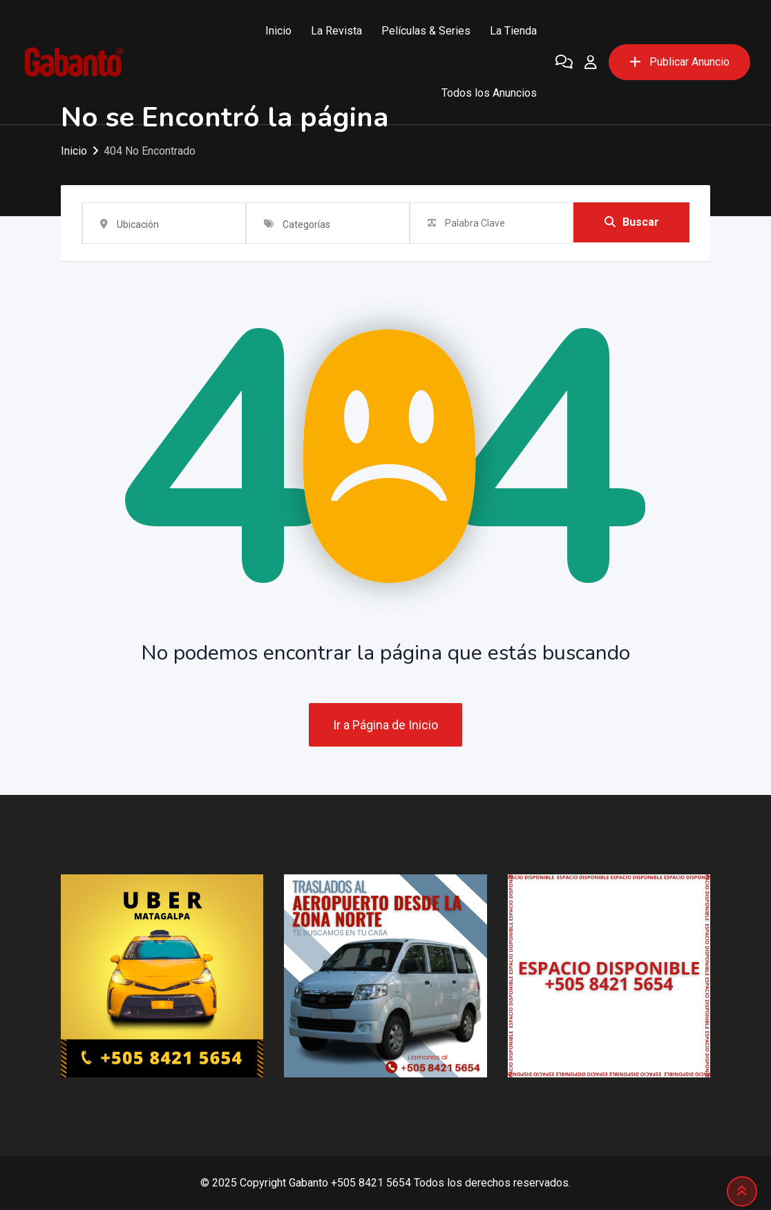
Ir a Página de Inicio (385, 725)
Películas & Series (425, 30)
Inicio (278, 30)
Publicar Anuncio (679, 61)
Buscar (632, 222)
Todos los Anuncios (489, 92)
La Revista (336, 30)
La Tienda (513, 30)
